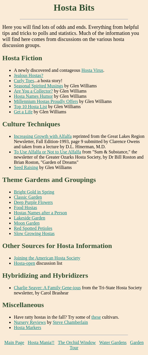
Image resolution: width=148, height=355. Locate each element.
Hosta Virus (92, 70)
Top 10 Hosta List (30, 106)
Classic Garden (28, 197)
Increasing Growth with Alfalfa (43, 136)
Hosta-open (24, 263)
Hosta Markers (27, 327)
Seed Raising (26, 167)
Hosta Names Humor (33, 96)
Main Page (14, 342)
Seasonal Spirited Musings (38, 85)
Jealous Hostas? (28, 75)
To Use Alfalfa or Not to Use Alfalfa (47, 151)
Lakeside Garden (29, 217)
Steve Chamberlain (70, 322)
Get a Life (23, 111)
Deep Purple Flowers (33, 202)
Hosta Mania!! (41, 342)
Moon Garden (27, 223)
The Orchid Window (77, 342)
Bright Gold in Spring (34, 191)
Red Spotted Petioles (33, 228)
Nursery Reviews (30, 322)
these (96, 317)
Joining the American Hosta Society (47, 258)
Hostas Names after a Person (40, 212)
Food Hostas (25, 207)
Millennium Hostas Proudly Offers (46, 101)
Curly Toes (24, 80)
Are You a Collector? (33, 91)
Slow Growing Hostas (34, 233)
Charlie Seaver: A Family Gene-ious (47, 287)
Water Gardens (113, 342)
